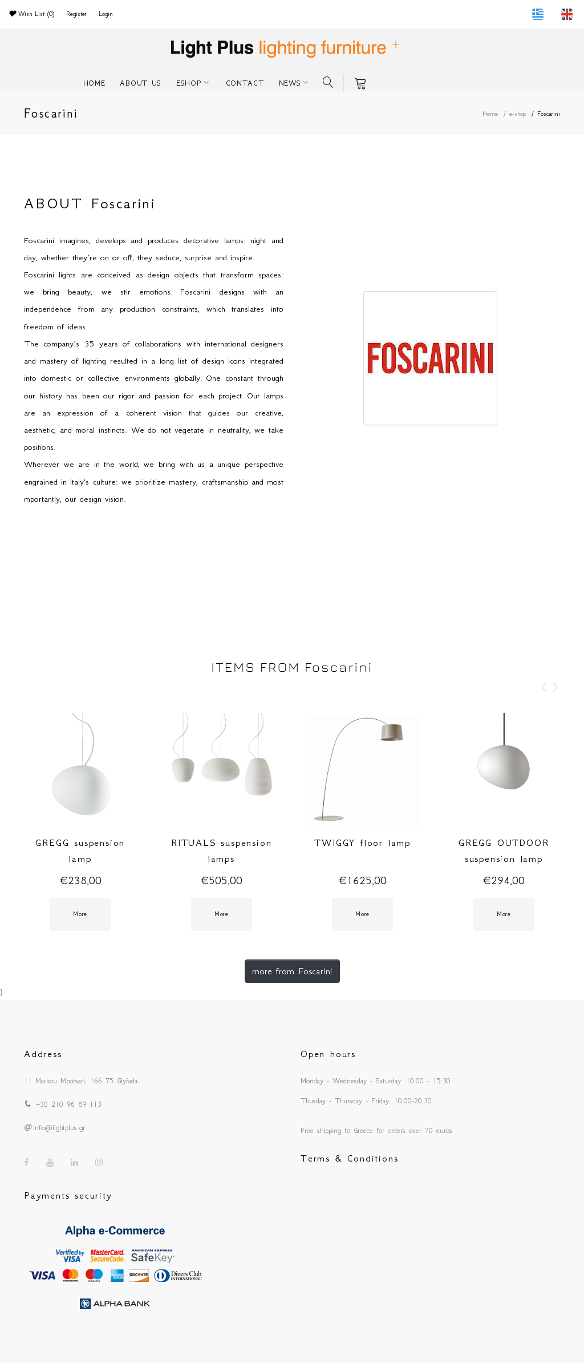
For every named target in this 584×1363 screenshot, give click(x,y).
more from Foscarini (292, 971)
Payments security (68, 1195)
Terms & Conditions (349, 1158)
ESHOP (188, 83)
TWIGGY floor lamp (362, 842)
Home (490, 114)
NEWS (290, 83)
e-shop (517, 114)
